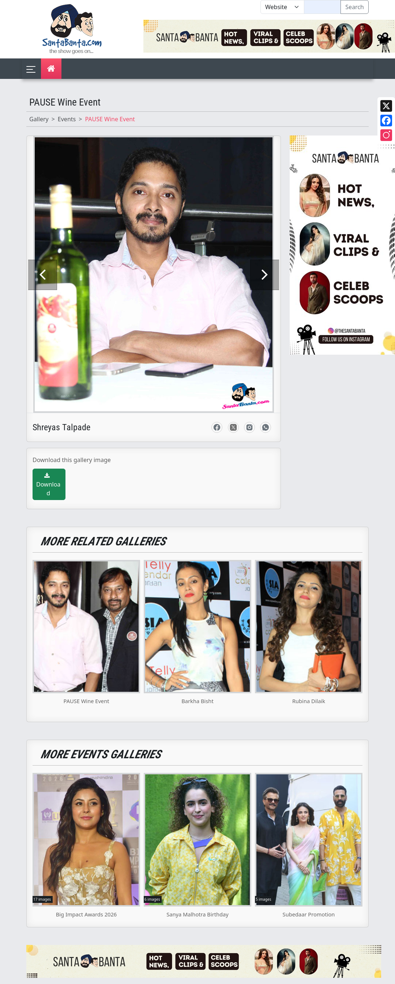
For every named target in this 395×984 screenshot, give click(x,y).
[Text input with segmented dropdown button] (322, 7)
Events (67, 119)
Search (354, 7)
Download (48, 426)
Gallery (39, 119)
